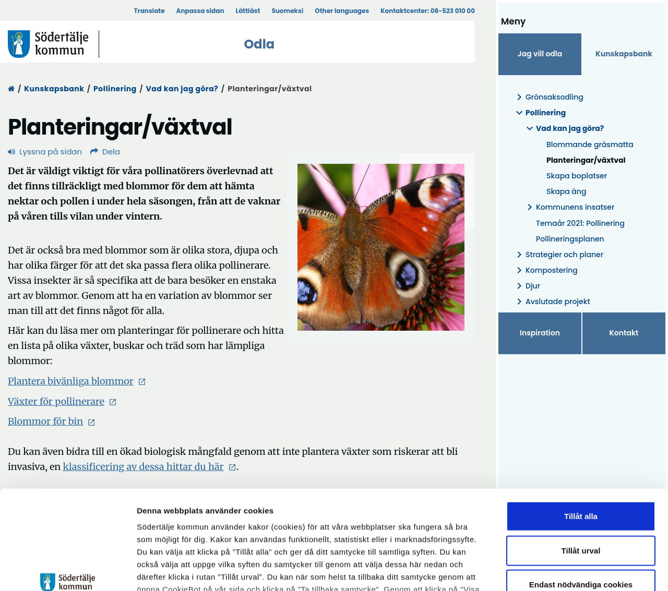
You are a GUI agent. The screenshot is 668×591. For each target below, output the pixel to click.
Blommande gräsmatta (590, 144)
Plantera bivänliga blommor (77, 381)
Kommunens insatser (568, 207)
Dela (105, 151)
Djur (526, 286)
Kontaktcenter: (427, 10)
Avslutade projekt (551, 301)
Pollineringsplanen (570, 239)
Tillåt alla (581, 431)
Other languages (342, 10)
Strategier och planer (558, 254)
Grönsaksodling (548, 97)
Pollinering (115, 88)
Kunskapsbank (54, 88)
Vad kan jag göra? (182, 88)
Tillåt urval (581, 465)
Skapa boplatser (576, 176)
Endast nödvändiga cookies (581, 500)
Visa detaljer (571, 570)
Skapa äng (566, 191)
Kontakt (624, 333)
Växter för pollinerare (62, 401)
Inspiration (540, 333)
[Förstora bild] (380, 247)
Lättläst (248, 10)
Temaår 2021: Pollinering (580, 223)
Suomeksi (287, 10)
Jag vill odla (540, 54)
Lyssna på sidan (45, 151)
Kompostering (545, 270)
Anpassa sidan (200, 10)
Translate (149, 10)
